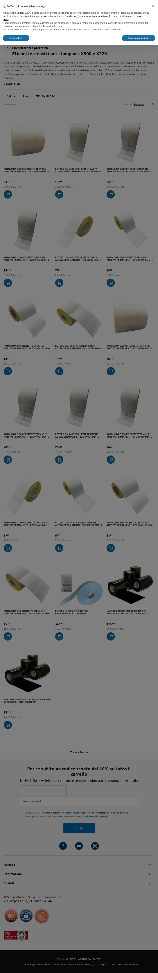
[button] (153, 6)
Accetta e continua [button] (138, 38)
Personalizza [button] (16, 38)
